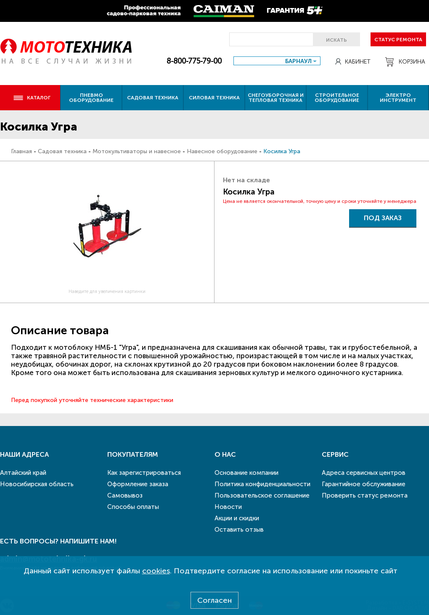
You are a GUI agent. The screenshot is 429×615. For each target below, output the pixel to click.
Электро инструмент (398, 97)
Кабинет (353, 61)
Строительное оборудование (337, 97)
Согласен (214, 600)
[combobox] (277, 61)
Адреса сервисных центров (363, 473)
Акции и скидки (236, 518)
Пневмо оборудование (91, 97)
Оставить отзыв (239, 529)
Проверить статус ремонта (365, 495)
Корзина (405, 62)
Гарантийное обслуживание (363, 484)
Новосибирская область (37, 484)
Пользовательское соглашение (262, 495)
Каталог (31, 98)
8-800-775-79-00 (194, 61)
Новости (228, 507)
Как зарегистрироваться (144, 473)
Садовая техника (152, 98)
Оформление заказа (137, 484)
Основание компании (246, 473)
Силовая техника (214, 98)
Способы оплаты (133, 507)
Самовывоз (125, 495)
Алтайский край (23, 473)
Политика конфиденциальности (262, 484)
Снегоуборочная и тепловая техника (276, 97)
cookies (156, 570)
